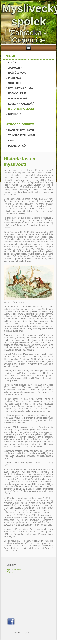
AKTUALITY (15, 67)
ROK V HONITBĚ (18, 98)
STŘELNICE (15, 83)
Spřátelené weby (14, 569)
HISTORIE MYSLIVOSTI (21, 109)
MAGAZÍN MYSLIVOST (21, 130)
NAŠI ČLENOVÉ (17, 73)
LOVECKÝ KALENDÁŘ (21, 103)
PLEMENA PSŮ (17, 145)
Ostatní (10, 572)
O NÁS (12, 62)
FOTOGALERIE (17, 93)
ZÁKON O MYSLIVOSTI (21, 135)
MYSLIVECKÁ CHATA (20, 88)
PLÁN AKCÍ (14, 78)
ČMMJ (11, 140)
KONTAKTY (15, 114)
